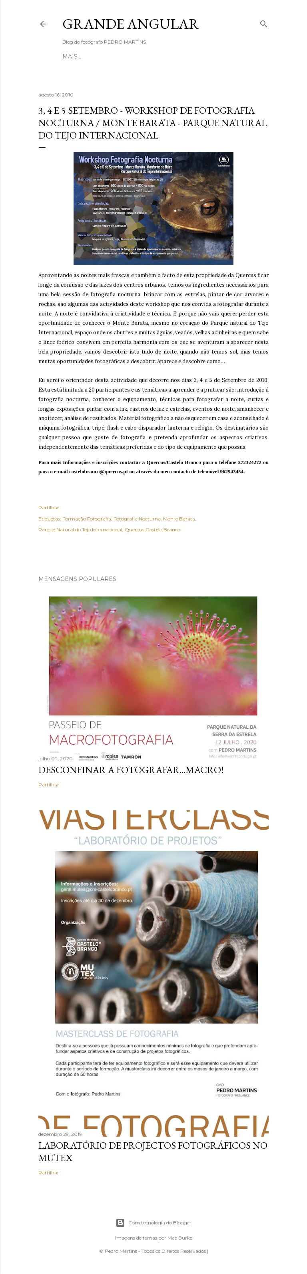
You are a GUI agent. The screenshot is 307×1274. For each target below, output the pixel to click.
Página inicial (86, 56)
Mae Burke (179, 1238)
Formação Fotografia (86, 519)
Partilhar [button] (48, 507)
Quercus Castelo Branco (152, 529)
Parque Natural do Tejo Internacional (80, 529)
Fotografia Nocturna (137, 519)
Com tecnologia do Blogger (153, 1223)
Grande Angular (130, 23)
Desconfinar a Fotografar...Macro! (131, 770)
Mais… (195, 56)
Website (168, 56)
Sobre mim (132, 56)
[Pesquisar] (264, 22)
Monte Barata (179, 519)
